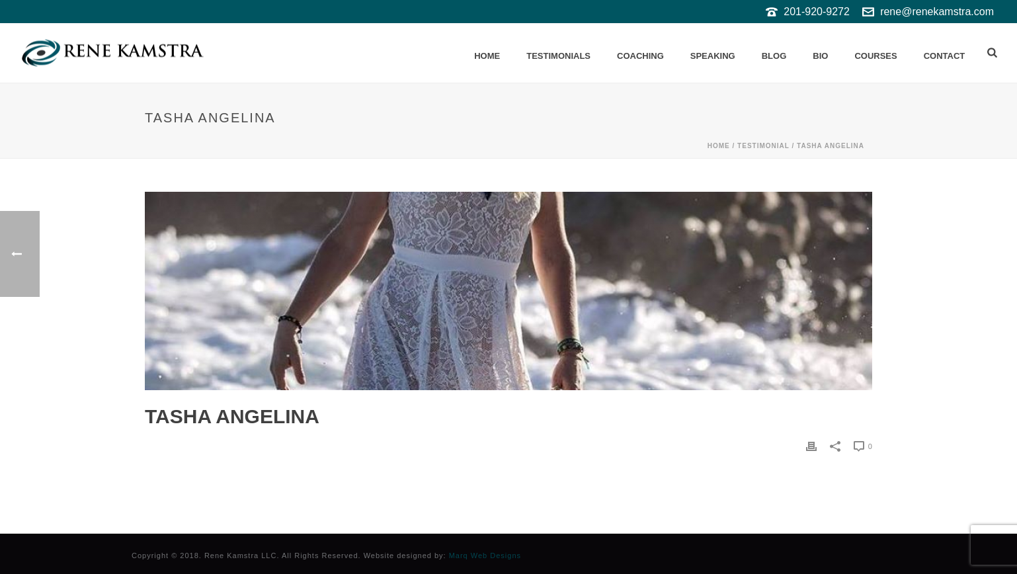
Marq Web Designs (485, 555)
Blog (774, 56)
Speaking (712, 56)
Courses (875, 56)
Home (487, 56)
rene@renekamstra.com (937, 11)
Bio (820, 56)
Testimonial (763, 145)
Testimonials (558, 56)
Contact (944, 56)
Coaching (640, 56)
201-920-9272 (817, 11)
